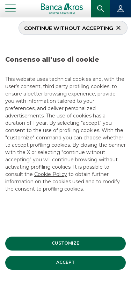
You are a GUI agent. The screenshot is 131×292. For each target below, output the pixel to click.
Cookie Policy (50, 173)
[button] (65, 243)
